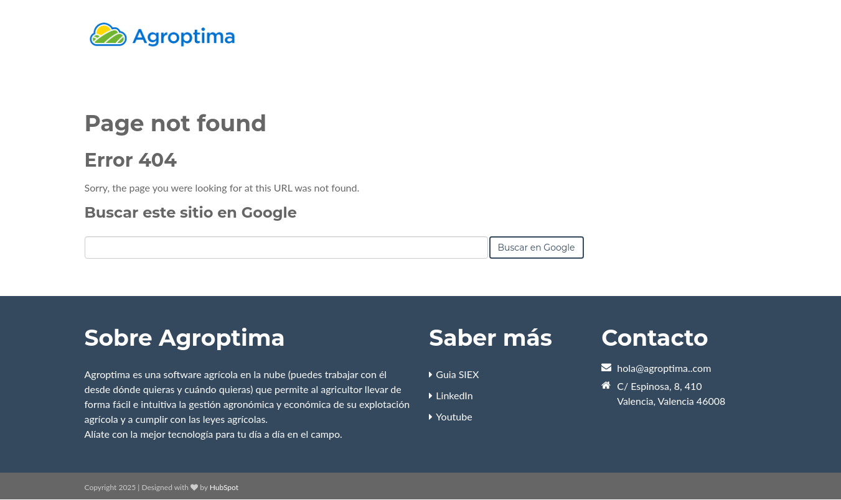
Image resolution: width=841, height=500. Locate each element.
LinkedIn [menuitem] (454, 395)
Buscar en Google (536, 247)
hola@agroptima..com (664, 368)
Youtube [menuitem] (454, 416)
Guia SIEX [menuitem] (457, 374)
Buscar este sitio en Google (191, 212)
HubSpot (224, 487)
